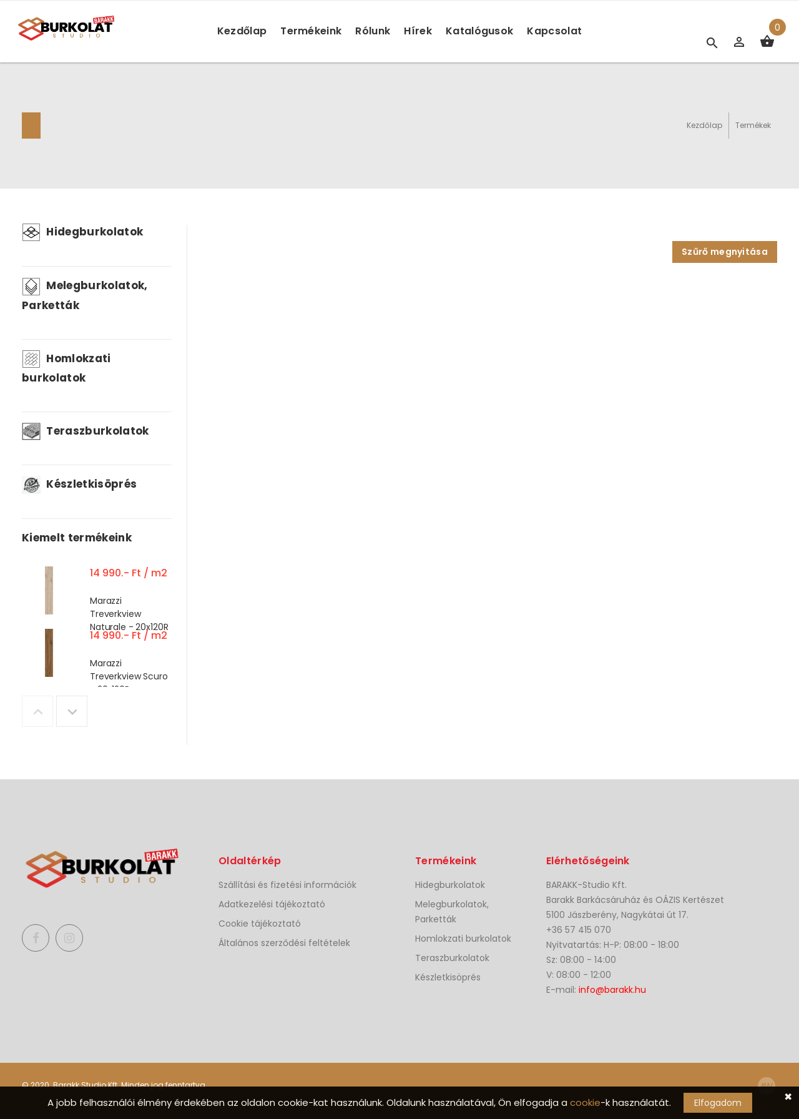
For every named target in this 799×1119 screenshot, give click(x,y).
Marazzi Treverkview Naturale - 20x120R (129, 613)
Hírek (418, 31)
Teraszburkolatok (85, 430)
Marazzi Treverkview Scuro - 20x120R (129, 676)
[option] (97, 593)
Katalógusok (480, 31)
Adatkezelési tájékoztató (271, 904)
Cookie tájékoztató (259, 923)
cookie (585, 1102)
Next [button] (71, 711)
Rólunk (372, 31)
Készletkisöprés (79, 483)
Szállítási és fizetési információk (287, 885)
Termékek (753, 125)
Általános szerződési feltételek (284, 943)
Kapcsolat (554, 31)
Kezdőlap (242, 31)
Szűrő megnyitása (725, 251)
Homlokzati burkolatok (463, 938)
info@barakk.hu (612, 989)
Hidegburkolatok (82, 231)
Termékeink (310, 31)
